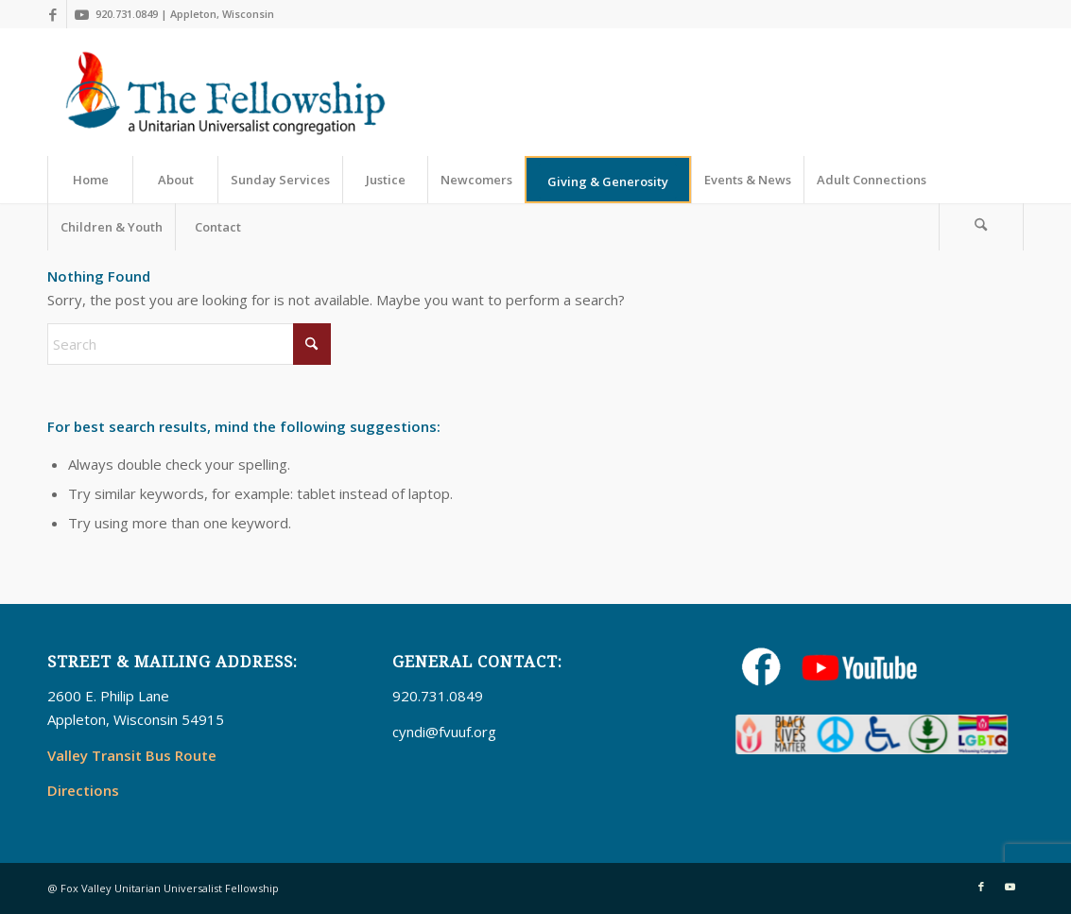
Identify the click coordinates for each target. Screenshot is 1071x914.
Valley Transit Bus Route (131, 755)
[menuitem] (89, 179)
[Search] (981, 226)
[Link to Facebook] (52, 14)
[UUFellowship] (225, 92)
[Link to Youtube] (81, 14)
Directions (83, 790)
